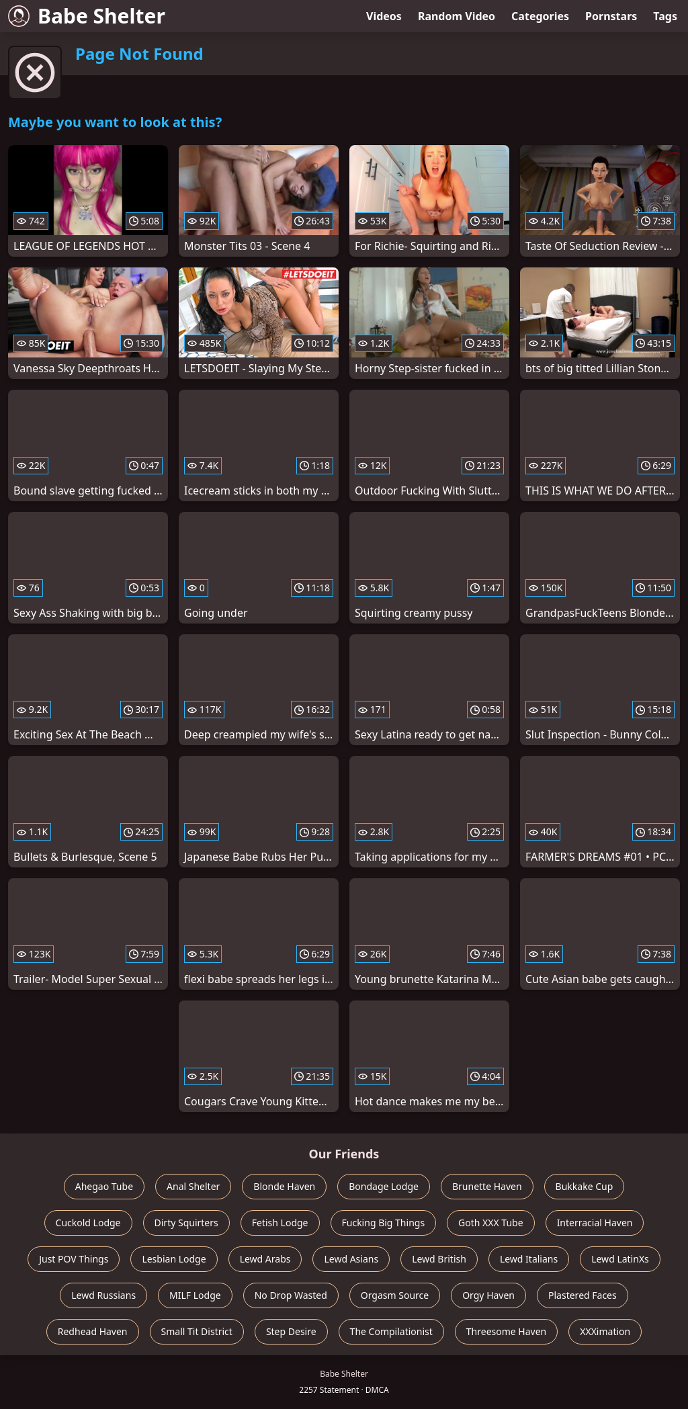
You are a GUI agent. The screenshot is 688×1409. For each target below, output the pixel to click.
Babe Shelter (86, 16)
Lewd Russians (103, 1295)
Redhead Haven (93, 1331)
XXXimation (605, 1331)
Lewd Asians (351, 1258)
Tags (665, 16)
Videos (384, 16)
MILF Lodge (195, 1295)
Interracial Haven (595, 1222)
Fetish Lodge (280, 1222)
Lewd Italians (529, 1258)
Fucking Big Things (383, 1222)
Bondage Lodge (384, 1186)
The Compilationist (391, 1331)
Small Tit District (196, 1331)
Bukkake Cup (584, 1186)
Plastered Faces (582, 1295)
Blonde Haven (284, 1186)
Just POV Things (73, 1258)
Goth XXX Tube (490, 1222)
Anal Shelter (193, 1186)
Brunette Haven (487, 1186)
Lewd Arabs (265, 1258)
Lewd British (439, 1258)
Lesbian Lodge (174, 1258)
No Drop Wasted (291, 1295)
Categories (540, 16)
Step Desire (291, 1331)
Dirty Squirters (186, 1222)
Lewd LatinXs (620, 1258)
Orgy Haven (488, 1295)
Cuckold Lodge (88, 1222)
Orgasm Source (395, 1295)
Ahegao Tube (104, 1186)
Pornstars (611, 16)
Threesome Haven (506, 1331)
